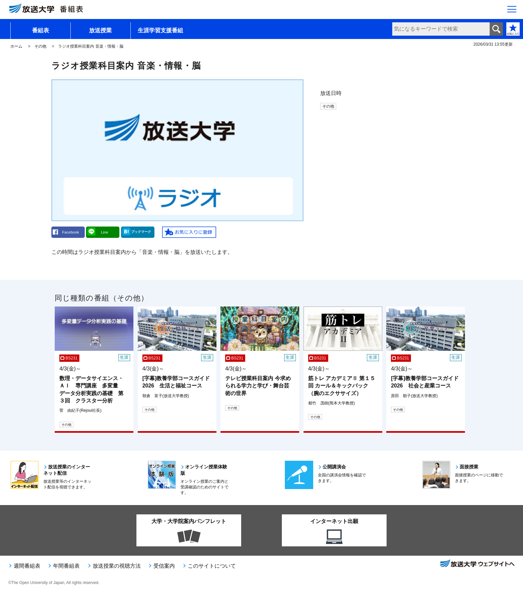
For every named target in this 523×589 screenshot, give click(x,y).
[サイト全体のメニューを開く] (512, 10)
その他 (40, 46)
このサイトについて (212, 566)
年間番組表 (66, 566)
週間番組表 (27, 566)
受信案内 (164, 566)
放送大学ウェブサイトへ (477, 564)
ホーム (16, 46)
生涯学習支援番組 (160, 30)
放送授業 (100, 30)
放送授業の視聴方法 (117, 566)
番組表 (40, 30)
